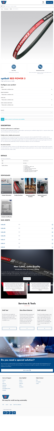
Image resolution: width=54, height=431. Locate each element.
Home (2, 8)
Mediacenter (4, 385)
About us (20, 380)
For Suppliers (38, 381)
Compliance (21, 386)
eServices (4, 383)
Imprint (7, 404)
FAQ (37, 380)
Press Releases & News (6, 388)
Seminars (4, 380)
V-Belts (11, 8)
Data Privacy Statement (17, 404)
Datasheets (4, 386)
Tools (3, 381)
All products (6, 8)
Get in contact (27, 370)
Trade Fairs (21, 383)
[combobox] (27, 89)
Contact (37, 383)
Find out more (27, 278)
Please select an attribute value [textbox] (7, 89)
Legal (11, 404)
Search (51, 6)
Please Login (49, 2)
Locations (20, 381)
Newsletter (4, 390)
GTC (3, 404)
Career (20, 385)
